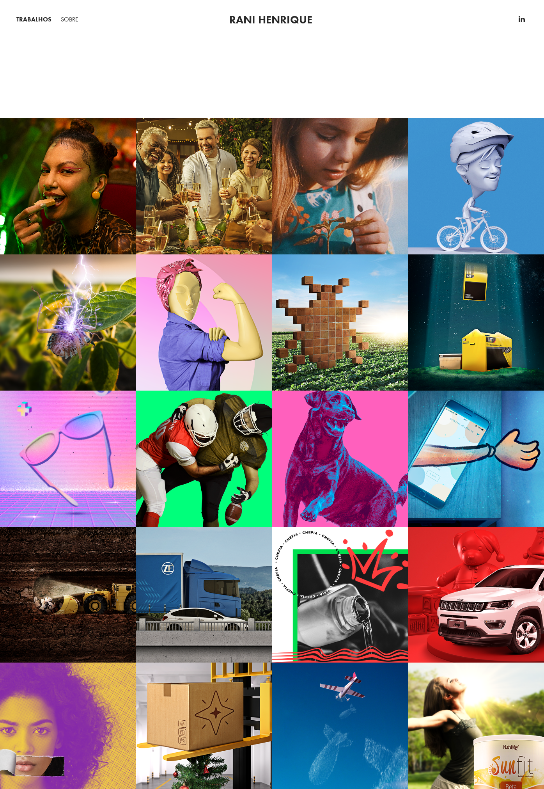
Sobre (69, 19)
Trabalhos (33, 19)
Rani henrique (270, 19)
